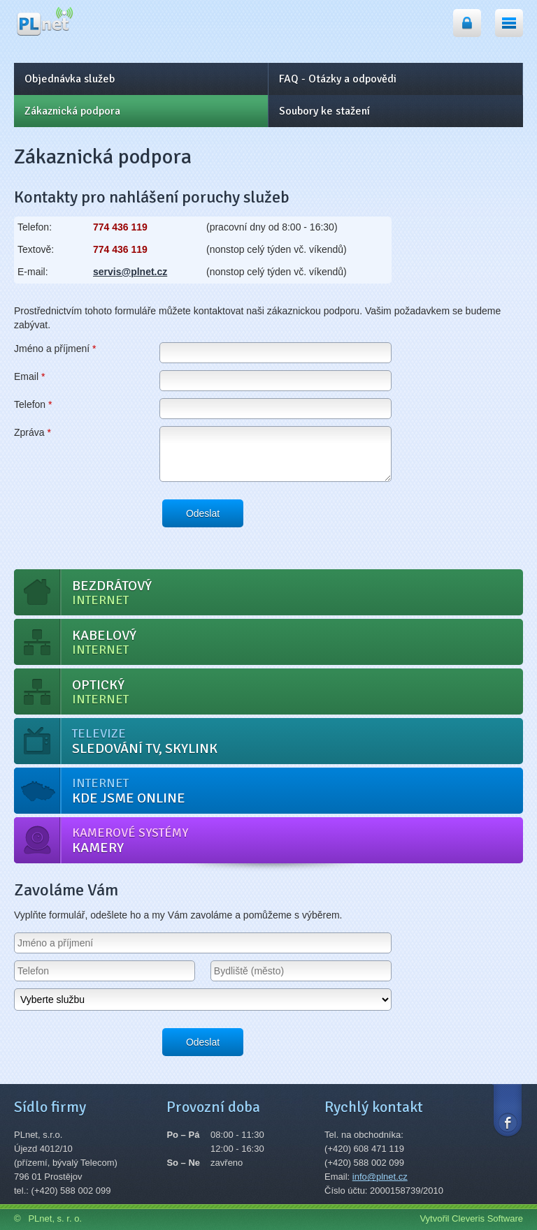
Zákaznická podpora (72, 111)
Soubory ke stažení (324, 111)
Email (29, 376)
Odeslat (203, 513)
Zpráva (32, 432)
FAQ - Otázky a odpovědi (337, 79)
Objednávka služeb (69, 79)
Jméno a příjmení (55, 348)
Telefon (33, 404)
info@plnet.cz (380, 1176)
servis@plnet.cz (130, 271)
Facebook (507, 1110)
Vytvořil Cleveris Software (471, 1218)
